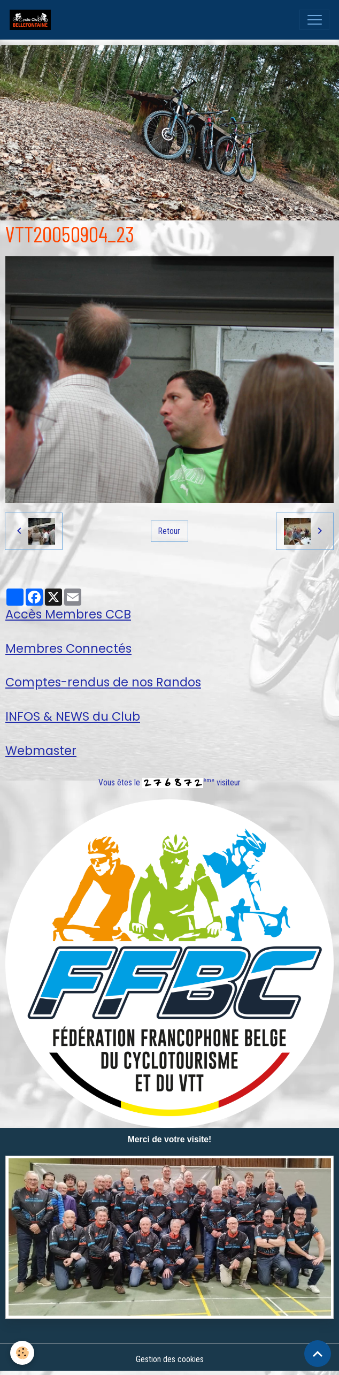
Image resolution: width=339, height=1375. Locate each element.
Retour (169, 531)
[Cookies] (23, 1353)
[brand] (33, 20)
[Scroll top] (317, 1353)
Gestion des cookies (170, 1359)
